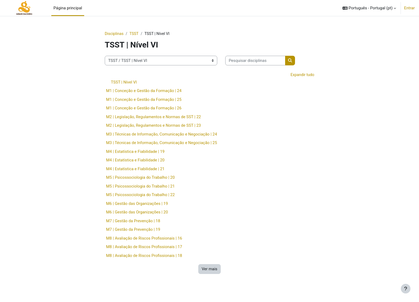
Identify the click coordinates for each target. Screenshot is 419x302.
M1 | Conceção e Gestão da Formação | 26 (143, 108)
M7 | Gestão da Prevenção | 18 (133, 221)
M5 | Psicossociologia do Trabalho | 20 (140, 178)
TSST (135, 33)
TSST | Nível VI (124, 82)
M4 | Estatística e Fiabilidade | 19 (135, 151)
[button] (369, 8)
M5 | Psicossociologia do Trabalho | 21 (140, 186)
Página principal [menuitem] (67, 8)
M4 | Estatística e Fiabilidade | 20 (135, 160)
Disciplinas (114, 33)
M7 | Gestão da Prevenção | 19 (133, 230)
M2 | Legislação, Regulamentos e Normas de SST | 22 (153, 117)
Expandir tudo (302, 75)
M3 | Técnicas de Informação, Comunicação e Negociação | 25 (161, 143)
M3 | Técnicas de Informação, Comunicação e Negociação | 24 (161, 134)
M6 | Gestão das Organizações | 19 (137, 203)
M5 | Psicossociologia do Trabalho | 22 (140, 195)
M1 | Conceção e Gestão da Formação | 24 (143, 91)
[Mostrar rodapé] (405, 288)
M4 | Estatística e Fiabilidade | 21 (135, 169)
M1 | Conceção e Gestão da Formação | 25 (143, 99)
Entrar (409, 8)
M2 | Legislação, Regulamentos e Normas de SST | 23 (153, 126)
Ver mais (210, 269)
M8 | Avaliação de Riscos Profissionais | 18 (144, 255)
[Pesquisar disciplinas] (255, 61)
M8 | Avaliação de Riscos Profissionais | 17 (144, 247)
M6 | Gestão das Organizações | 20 (137, 212)
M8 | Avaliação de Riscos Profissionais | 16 (144, 238)
